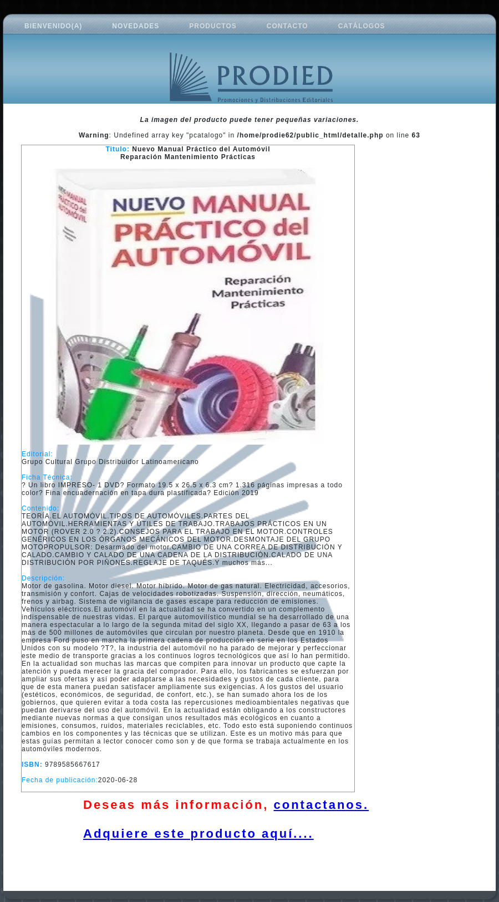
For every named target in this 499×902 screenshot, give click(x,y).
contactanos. (321, 805)
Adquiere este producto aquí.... (198, 833)
